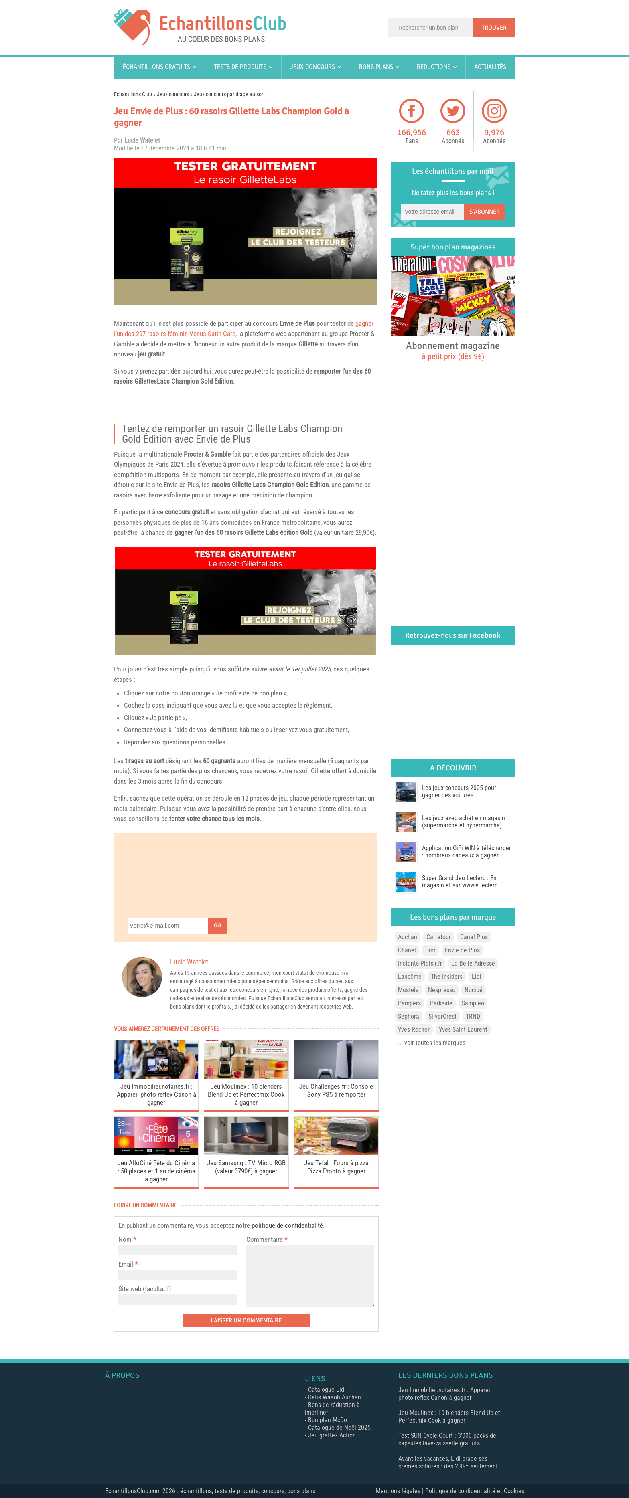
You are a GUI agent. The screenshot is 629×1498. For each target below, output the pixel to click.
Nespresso (441, 990)
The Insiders (447, 976)
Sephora (408, 1016)
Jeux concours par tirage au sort (229, 94)
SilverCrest (442, 1016)
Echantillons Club (133, 94)
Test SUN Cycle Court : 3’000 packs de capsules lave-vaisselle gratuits (447, 1439)
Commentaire (266, 1239)
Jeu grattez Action (332, 1435)
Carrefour (438, 937)
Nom (125, 1239)
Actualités (490, 67)
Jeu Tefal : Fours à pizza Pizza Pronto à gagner (336, 1167)
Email (125, 1264)
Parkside (441, 1003)
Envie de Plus (297, 323)
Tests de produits (240, 67)
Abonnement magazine (453, 350)
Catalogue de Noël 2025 (339, 1427)
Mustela (408, 990)
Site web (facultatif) (144, 1289)
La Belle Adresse (473, 963)
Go (217, 925)
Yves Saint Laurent (463, 1029)
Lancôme (410, 976)
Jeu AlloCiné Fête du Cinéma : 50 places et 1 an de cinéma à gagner (156, 1171)
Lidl (476, 976)
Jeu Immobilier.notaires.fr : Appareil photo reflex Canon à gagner (156, 1094)
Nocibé (474, 990)
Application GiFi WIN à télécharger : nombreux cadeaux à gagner (466, 851)
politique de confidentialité (287, 1225)
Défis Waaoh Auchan (334, 1397)
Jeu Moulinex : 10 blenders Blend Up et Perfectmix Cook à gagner (246, 1094)
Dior (430, 950)
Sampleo (473, 1003)
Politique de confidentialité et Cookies (474, 1491)
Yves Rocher (414, 1029)
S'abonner (484, 211)
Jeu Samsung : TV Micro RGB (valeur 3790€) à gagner (246, 1167)
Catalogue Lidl (327, 1389)
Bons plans (376, 67)
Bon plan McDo (327, 1420)
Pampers (409, 1003)
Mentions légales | (400, 1491)
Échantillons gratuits (156, 67)
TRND (473, 1016)
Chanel (407, 950)
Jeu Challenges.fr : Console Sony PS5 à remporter (336, 1090)
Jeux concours (312, 67)
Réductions (433, 67)
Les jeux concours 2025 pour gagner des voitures (459, 791)
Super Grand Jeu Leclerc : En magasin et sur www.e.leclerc (459, 881)
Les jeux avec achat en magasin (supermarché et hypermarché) (463, 821)
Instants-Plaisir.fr (420, 963)
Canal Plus (474, 937)
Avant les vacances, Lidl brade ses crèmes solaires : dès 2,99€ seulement (448, 1462)
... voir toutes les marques (431, 1043)
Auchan (407, 937)
